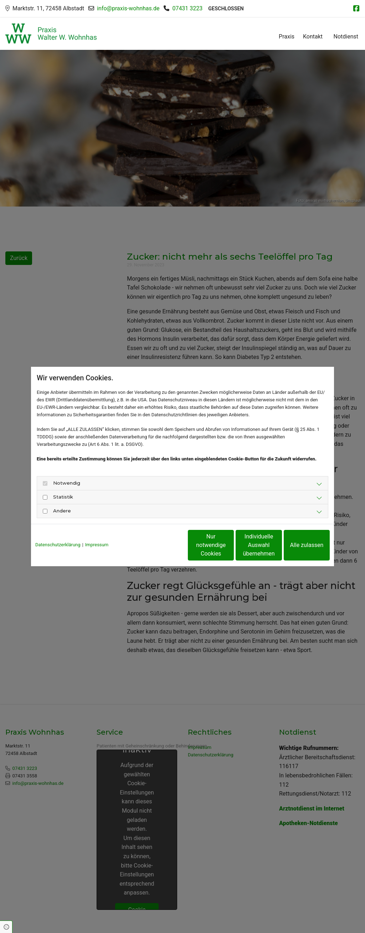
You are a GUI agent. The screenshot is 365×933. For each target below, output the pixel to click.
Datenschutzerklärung (58, 544)
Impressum (96, 544)
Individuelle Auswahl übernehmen (229, 545)
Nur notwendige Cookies (161, 545)
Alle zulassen (297, 545)
